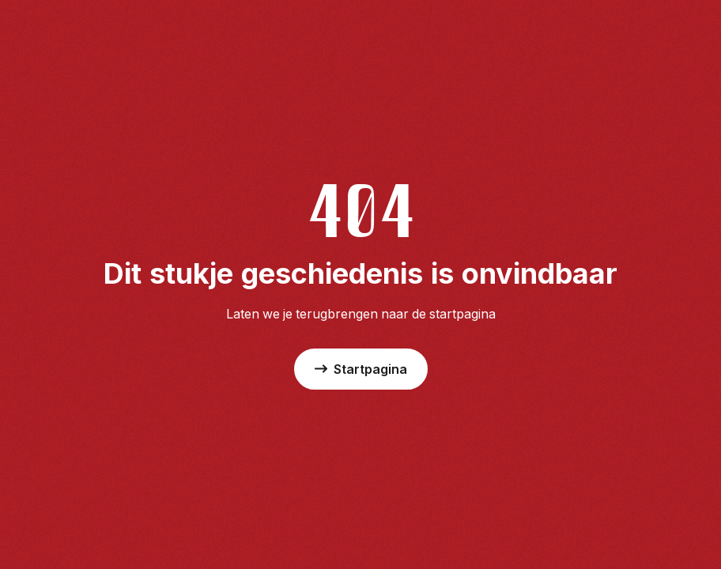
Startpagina (361, 369)
